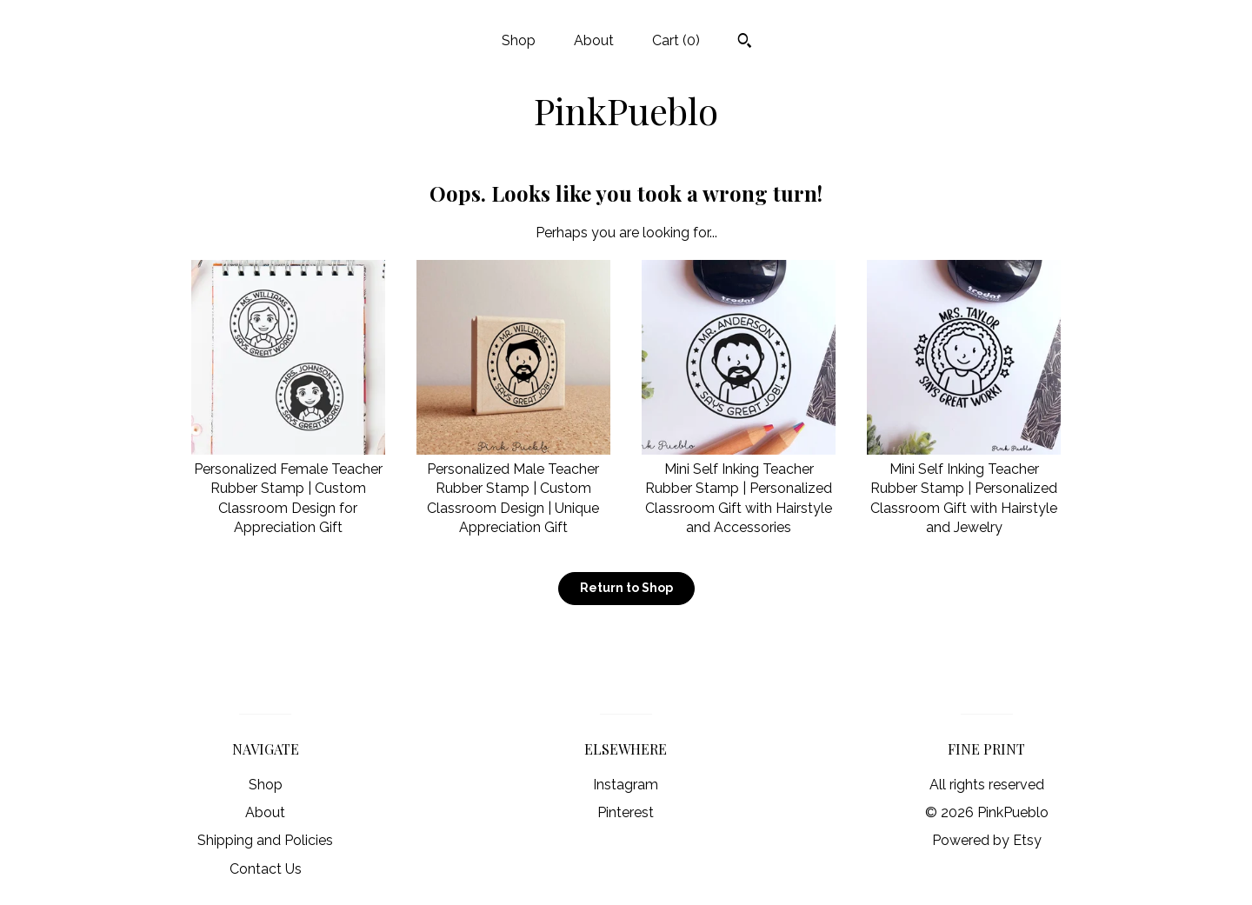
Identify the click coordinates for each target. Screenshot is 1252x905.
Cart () (676, 40)
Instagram (625, 784)
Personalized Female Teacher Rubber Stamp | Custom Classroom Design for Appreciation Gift (288, 489)
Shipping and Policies (265, 840)
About (594, 40)
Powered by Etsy (987, 840)
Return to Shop (626, 588)
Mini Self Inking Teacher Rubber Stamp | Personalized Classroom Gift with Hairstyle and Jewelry (964, 489)
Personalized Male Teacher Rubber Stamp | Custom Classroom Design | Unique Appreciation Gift (513, 489)
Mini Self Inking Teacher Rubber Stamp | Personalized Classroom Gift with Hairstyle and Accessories (739, 489)
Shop (519, 40)
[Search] (744, 42)
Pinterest (625, 812)
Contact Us (266, 869)
